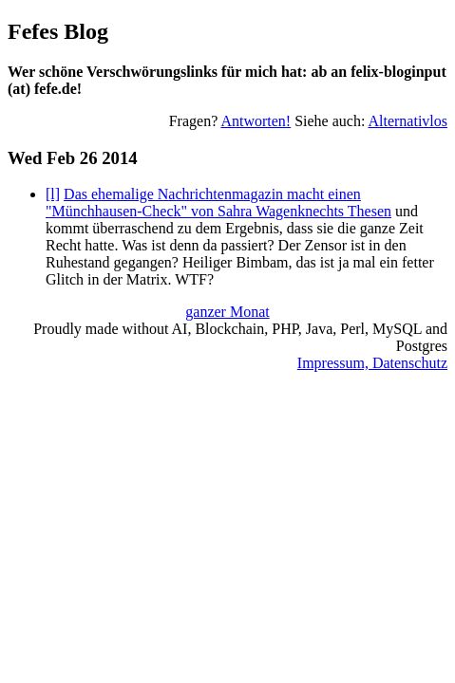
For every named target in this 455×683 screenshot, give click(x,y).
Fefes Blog (58, 31)
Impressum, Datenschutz (372, 363)
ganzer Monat (227, 312)
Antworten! (255, 121)
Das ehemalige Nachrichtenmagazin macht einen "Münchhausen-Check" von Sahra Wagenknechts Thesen (218, 202)
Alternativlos (407, 121)
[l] (53, 194)
